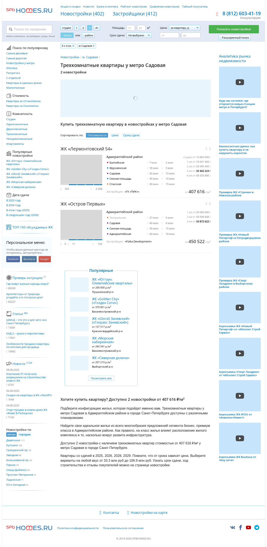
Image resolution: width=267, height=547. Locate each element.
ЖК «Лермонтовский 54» (86, 148)
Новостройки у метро (20, 63)
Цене (115, 135)
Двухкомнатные (16, 129)
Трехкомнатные (16, 134)
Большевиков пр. (17, 460)
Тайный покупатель (195, 6)
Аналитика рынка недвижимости (235, 58)
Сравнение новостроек (165, 6)
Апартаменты (15, 144)
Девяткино (13, 440)
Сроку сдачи (131, 135)
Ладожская (13, 479)
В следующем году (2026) (22, 215)
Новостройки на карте (149, 512)
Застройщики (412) (135, 14)
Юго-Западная (15, 485)
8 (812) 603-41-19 (242, 13)
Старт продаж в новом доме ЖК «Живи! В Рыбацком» (26, 411)
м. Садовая (90, 57)
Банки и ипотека (107, 6)
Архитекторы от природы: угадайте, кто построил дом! (24, 295)
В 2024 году (13, 205)
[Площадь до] (141, 27)
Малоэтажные (15, 87)
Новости (88, 6)
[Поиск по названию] (29, 29)
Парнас (11, 465)
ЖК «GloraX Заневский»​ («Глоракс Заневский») (27, 175)
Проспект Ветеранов (19, 474)
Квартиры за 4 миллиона (22, 106)
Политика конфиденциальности (78, 528)
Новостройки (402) (82, 14)
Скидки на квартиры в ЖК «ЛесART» (29, 395)
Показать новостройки (234, 29)
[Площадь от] (131, 27)
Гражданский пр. (17, 450)
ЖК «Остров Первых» (82, 204)
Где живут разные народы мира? (27, 284)
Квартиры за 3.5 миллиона (23, 101)
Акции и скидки (70, 6)
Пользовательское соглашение (123, 528)
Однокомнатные (17, 124)
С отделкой (13, 78)
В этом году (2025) (17, 210)
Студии (10, 119)
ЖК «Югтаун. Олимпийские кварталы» (24, 162)
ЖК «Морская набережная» (24, 182)
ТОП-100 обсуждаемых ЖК (33, 227)
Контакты (111, 512)
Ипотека (11, 68)
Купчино (12, 445)
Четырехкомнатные (19, 139)
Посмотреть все (101, 378)
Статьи (20, 314)
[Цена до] (190, 35)
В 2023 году (13, 200)
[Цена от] (169, 35)
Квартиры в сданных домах (24, 83)
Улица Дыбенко (16, 470)
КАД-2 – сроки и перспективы (25, 333)
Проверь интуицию (29, 278)
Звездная (12, 455)
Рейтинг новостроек (134, 6)
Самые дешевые (17, 53)
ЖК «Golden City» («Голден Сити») (27, 169)
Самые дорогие (16, 58)
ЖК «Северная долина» (21, 187)
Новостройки (69, 57)
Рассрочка (13, 73)
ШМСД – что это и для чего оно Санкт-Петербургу (26, 321)
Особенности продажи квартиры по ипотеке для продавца (27, 345)
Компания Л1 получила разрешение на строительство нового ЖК (26, 377)
